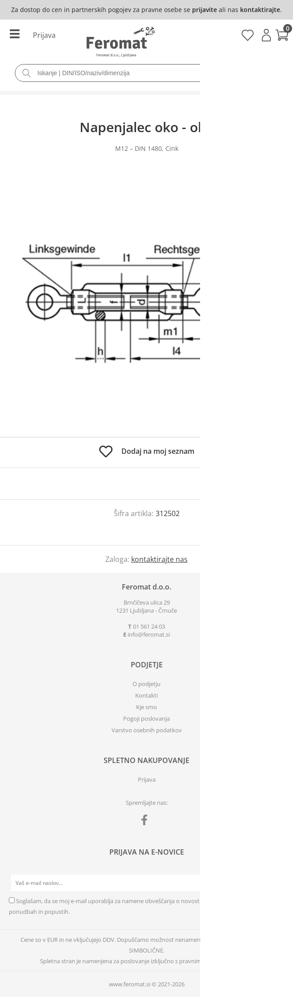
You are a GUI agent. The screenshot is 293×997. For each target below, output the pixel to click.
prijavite (204, 9)
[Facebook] (146, 822)
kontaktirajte (260, 9)
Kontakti (146, 695)
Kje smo (146, 707)
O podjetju (146, 684)
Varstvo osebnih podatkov (147, 730)
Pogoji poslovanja (146, 718)
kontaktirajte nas (159, 559)
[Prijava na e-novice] (275, 883)
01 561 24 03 (149, 626)
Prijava (266, 35)
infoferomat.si (149, 634)
